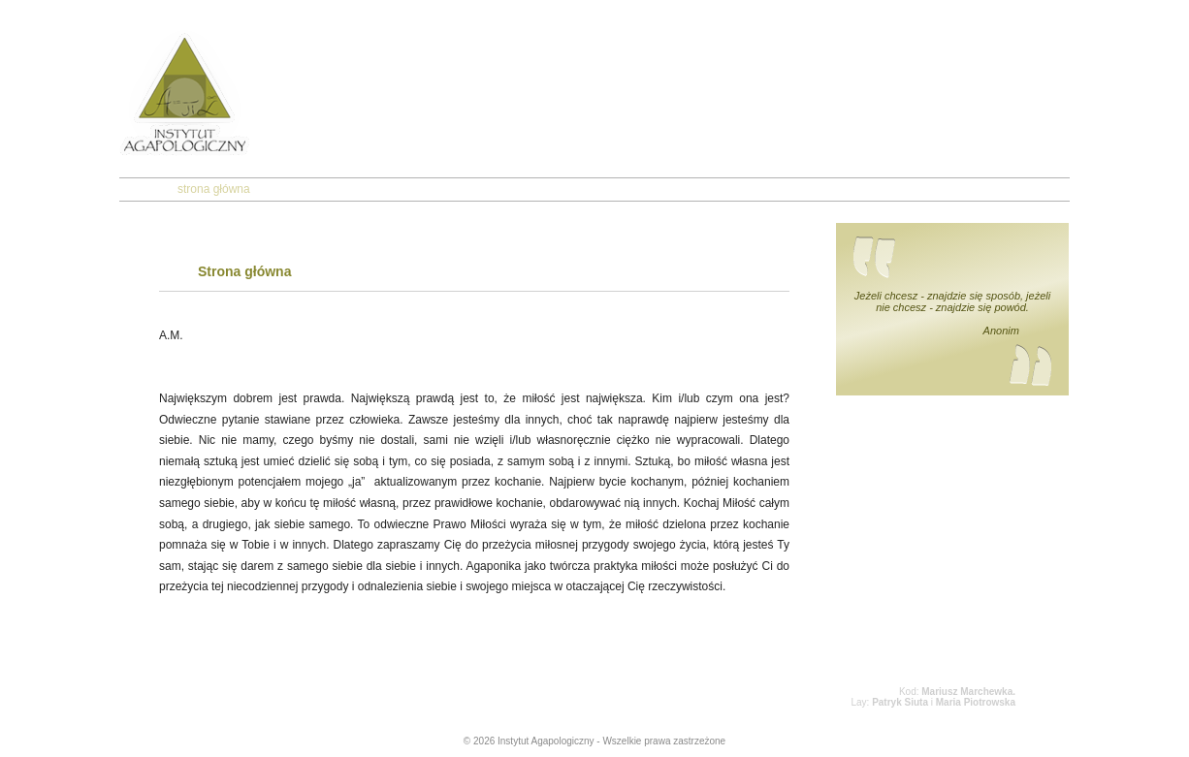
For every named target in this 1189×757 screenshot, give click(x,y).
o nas (303, 189)
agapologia (384, 189)
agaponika (478, 189)
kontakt (563, 189)
